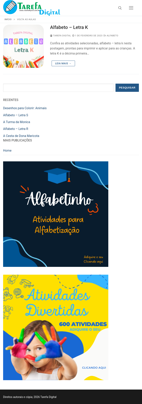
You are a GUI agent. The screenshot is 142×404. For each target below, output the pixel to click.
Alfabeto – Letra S (15, 115)
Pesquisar (127, 87)
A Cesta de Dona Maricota (21, 136)
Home (7, 150)
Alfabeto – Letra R (15, 129)
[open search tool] (120, 8)
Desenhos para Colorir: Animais (25, 108)
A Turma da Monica (16, 122)
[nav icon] (131, 8)
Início (7, 19)
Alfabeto (111, 35)
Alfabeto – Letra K (69, 27)
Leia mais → (63, 63)
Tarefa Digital (60, 35)
